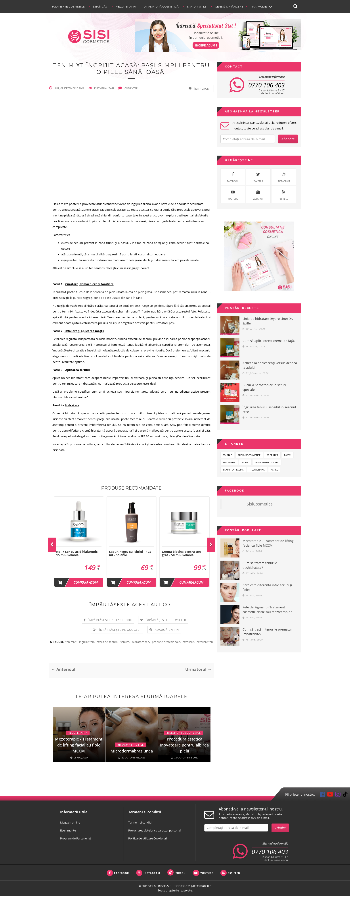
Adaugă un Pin (167, 630)
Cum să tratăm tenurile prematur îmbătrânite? (267, 631)
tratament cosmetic (267, 462)
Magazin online (70, 823)
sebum (124, 643)
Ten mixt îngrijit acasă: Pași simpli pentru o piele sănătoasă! (131, 69)
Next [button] (211, 545)
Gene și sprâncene (229, 6)
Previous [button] (52, 545)
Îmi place (201, 89)
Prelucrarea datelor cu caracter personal (154, 831)
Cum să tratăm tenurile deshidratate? (260, 565)
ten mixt (71, 643)
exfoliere (188, 643)
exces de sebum (107, 643)
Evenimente (68, 831)
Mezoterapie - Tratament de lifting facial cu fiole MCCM (268, 543)
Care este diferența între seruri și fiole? (267, 587)
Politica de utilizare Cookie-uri (147, 839)
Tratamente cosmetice (67, 6)
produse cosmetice (249, 455)
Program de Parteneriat (75, 839)
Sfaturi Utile (197, 6)
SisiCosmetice (260, 504)
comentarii (128, 89)
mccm (287, 455)
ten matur (229, 462)
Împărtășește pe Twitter (166, 621)
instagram (283, 177)
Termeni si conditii (140, 823)
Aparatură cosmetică (161, 6)
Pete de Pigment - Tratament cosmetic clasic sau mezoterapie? (267, 609)
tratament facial (233, 469)
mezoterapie (257, 469)
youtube (233, 194)
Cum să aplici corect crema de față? (269, 341)
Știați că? (100, 6)
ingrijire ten (86, 643)
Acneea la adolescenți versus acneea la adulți (270, 365)
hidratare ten (140, 643)
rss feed (283, 194)
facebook (232, 177)
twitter (258, 177)
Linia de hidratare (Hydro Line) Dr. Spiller (268, 320)
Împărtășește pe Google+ (120, 630)
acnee (274, 469)
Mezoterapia (126, 6)
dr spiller (272, 455)
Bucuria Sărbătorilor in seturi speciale (264, 387)
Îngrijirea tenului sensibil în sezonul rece (269, 409)
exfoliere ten (205, 643)
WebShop (258, 194)
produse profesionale (166, 643)
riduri (245, 462)
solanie (227, 455)
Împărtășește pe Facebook (110, 621)
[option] (78, 543)
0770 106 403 (266, 85)
